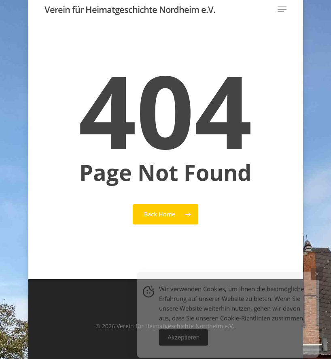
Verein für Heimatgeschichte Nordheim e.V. (130, 9)
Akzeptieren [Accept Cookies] (183, 342)
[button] (282, 9)
